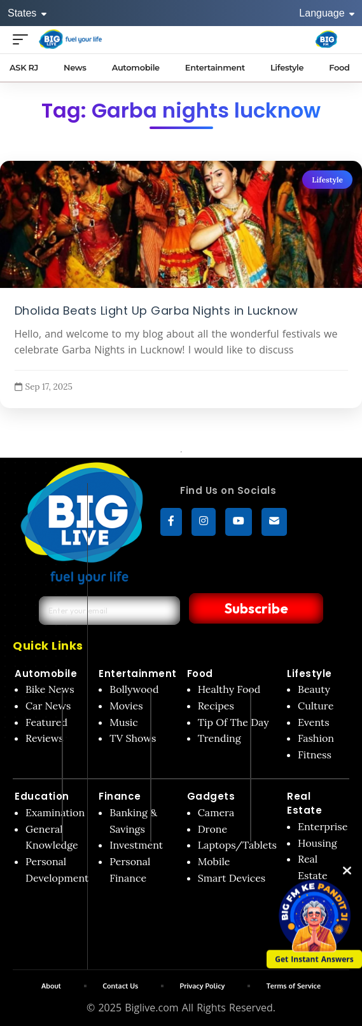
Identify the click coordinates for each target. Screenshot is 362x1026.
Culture (315, 705)
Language (326, 13)
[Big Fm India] (326, 39)
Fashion (316, 738)
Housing (317, 843)
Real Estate (304, 803)
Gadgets (211, 796)
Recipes (216, 705)
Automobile (46, 673)
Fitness (314, 754)
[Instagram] (203, 522)
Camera (216, 812)
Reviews (44, 738)
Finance (120, 796)
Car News (48, 705)
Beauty (314, 689)
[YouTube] (238, 522)
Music (123, 722)
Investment (136, 844)
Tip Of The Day (233, 722)
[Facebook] (171, 522)
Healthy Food (229, 689)
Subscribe (253, 608)
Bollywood (133, 689)
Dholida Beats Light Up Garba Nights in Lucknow (156, 310)
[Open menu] (23, 39)
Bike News (49, 689)
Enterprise (322, 826)
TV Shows (132, 738)
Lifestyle (327, 179)
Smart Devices (232, 878)
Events (314, 722)
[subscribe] (274, 522)
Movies (126, 705)
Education (42, 796)
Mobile (214, 861)
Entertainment (138, 673)
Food (200, 673)
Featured (46, 722)
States (27, 13)
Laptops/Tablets (237, 844)
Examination (55, 812)
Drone (212, 829)
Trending (219, 738)
